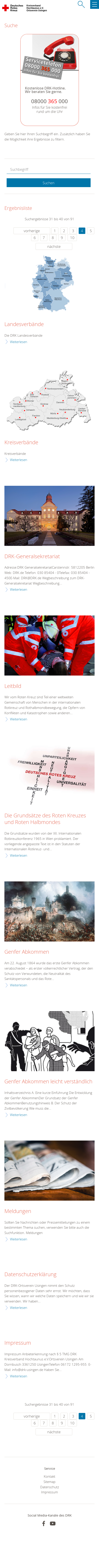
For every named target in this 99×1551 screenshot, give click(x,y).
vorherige (32, 230)
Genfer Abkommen (26, 952)
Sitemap (49, 1481)
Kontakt (49, 1476)
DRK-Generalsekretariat (32, 556)
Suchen (48, 182)
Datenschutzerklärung (30, 1274)
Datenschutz (49, 1487)
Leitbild (12, 686)
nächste (54, 246)
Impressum (17, 1343)
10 (72, 237)
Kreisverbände (21, 442)
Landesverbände (24, 324)
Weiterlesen (18, 342)
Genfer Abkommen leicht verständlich (48, 1081)
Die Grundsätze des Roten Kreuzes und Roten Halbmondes (45, 819)
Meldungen (17, 1211)
